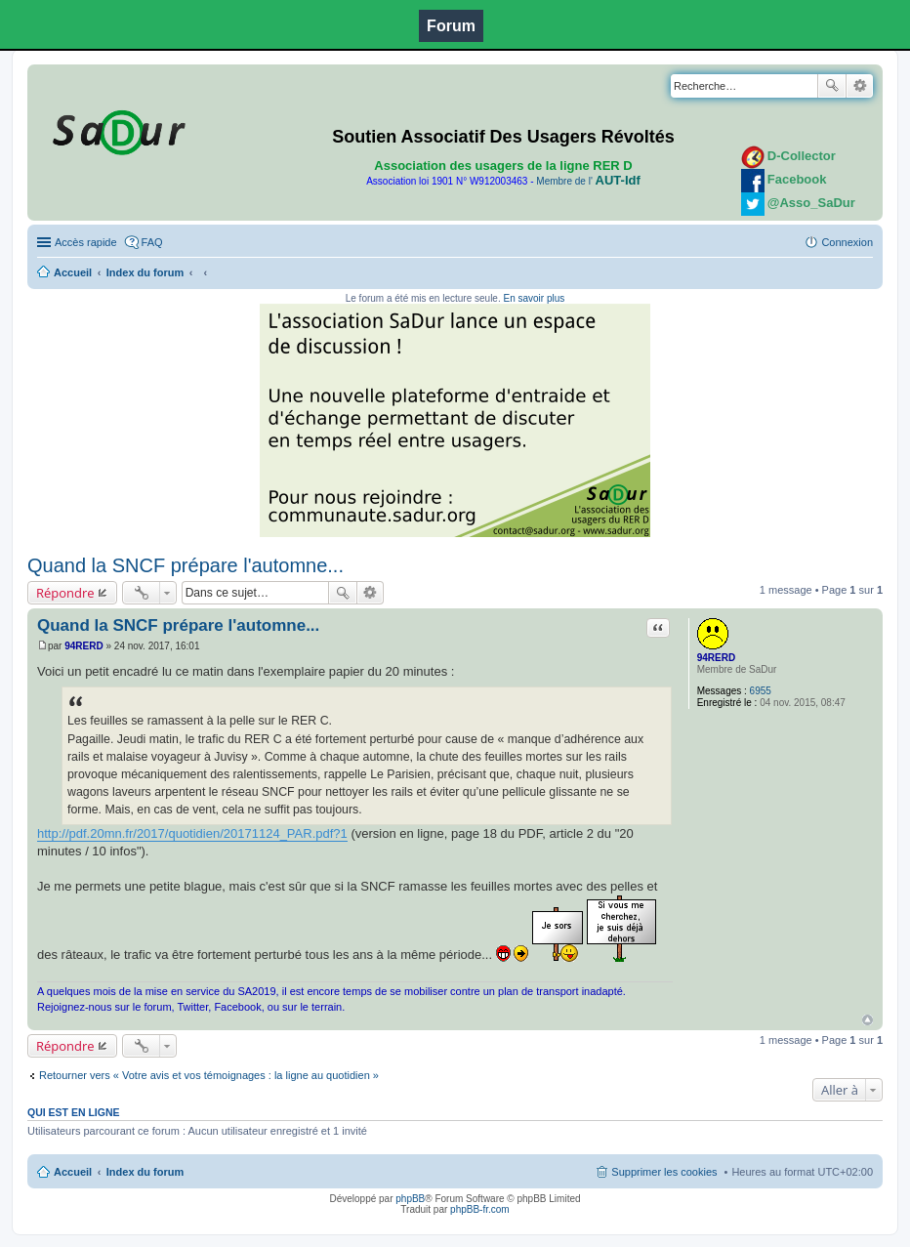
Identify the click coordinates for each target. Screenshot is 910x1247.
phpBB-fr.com (480, 1209)
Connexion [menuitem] (847, 242)
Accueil (73, 272)
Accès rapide (86, 242)
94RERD (716, 657)
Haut (867, 1020)
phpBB (410, 1198)
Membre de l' (588, 181)
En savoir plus (533, 298)
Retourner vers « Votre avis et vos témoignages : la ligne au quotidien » (209, 1075)
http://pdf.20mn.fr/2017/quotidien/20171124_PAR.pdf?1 (192, 833)
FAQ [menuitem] (152, 242)
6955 (760, 691)
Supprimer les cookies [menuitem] (664, 1172)
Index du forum (145, 272)
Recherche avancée (860, 86)
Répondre (65, 593)
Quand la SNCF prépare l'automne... (185, 565)
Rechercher (832, 86)
